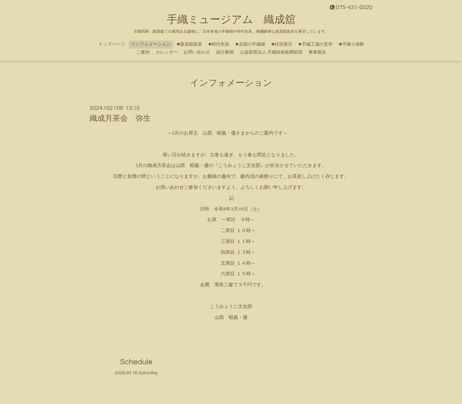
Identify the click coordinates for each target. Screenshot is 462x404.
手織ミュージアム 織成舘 (231, 19)
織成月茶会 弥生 (120, 118)
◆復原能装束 (189, 44)
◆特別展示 (281, 44)
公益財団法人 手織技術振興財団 (271, 52)
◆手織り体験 (351, 44)
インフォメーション (151, 44)
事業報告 (317, 52)
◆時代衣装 (218, 44)
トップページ (111, 44)
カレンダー (167, 52)
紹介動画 (225, 52)
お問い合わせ (197, 52)
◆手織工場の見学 (315, 44)
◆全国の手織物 (250, 44)
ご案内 (143, 52)
